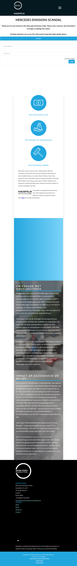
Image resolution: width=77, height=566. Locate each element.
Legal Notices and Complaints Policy (39, 558)
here (23, 198)
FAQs (17, 507)
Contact (18, 512)
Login (71, 61)
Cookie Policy (39, 560)
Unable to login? (69, 58)
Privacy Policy (39, 562)
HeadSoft (43, 556)
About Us (19, 509)
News (17, 504)
